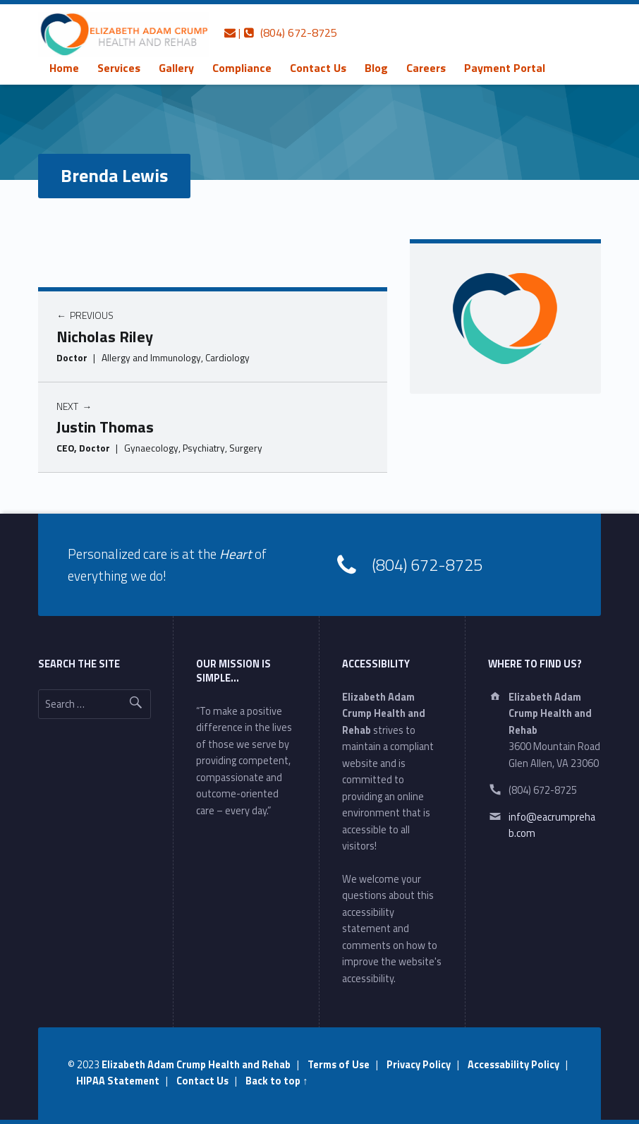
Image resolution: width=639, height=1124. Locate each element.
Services (118, 67)
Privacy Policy (419, 1064)
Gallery (176, 67)
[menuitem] (64, 68)
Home (64, 67)
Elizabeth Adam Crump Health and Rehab (196, 1064)
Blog (376, 67)
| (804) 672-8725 (280, 32)
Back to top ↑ (276, 1081)
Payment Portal (504, 67)
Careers (426, 67)
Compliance (242, 67)
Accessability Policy (513, 1064)
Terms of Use (339, 1064)
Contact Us (318, 67)
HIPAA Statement (117, 1081)
